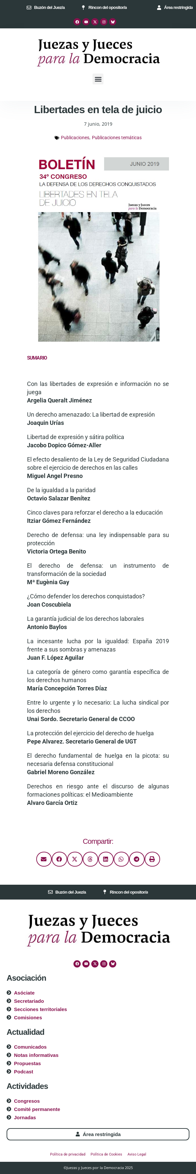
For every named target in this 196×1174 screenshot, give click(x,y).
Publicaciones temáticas (117, 137)
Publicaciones (75, 137)
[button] (98, 79)
